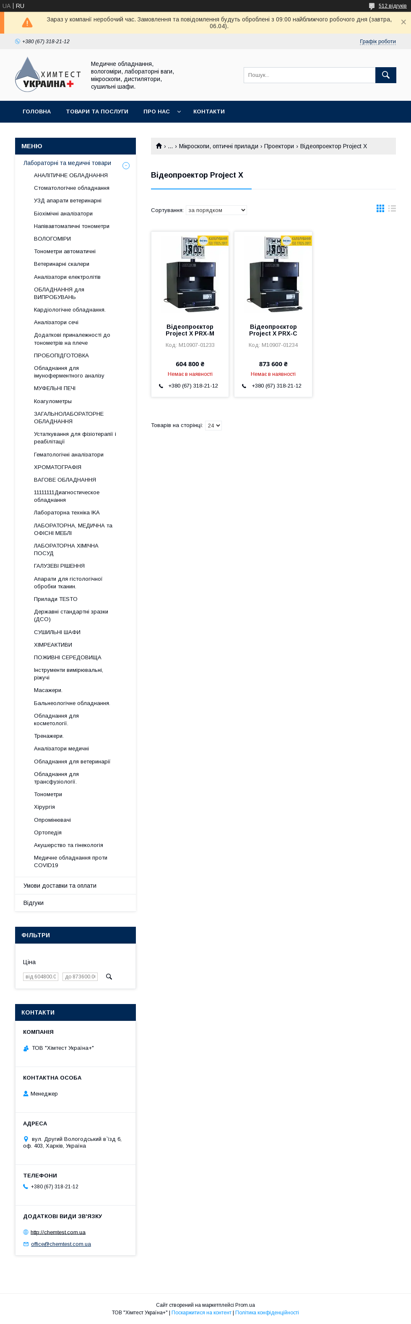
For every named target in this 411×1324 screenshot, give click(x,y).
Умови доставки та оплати (59, 885)
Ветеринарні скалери (61, 264)
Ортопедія (48, 832)
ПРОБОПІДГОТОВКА (61, 355)
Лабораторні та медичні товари (67, 163)
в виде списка (392, 210)
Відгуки (33, 902)
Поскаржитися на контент (202, 1313)
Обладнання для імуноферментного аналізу (69, 372)
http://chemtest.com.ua (58, 1232)
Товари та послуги (97, 111)
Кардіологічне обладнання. (70, 310)
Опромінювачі (52, 820)
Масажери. (48, 690)
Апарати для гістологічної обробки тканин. (68, 583)
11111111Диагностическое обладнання (66, 496)
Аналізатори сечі (56, 322)
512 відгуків (393, 6)
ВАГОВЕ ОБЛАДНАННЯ (65, 480)
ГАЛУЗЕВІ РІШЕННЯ (59, 566)
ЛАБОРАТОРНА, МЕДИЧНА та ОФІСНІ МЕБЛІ (73, 529)
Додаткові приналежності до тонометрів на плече (72, 339)
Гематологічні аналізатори (69, 454)
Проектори (279, 146)
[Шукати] (385, 75)
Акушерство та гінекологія (68, 845)
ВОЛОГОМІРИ (52, 239)
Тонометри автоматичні (65, 251)
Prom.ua (245, 1305)
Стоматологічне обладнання (71, 188)
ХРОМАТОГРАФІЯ (57, 467)
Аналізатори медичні (61, 748)
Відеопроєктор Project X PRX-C (273, 330)
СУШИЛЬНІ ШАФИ (57, 632)
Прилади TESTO (56, 599)
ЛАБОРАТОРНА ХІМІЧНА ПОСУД (66, 549)
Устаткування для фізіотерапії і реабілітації (75, 438)
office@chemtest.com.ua (61, 1244)
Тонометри (48, 794)
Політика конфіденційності (267, 1313)
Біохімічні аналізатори (63, 213)
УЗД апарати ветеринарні (67, 200)
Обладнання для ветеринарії (72, 761)
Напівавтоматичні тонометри (71, 226)
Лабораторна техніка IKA (67, 512)
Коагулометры (53, 401)
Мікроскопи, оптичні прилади (218, 146)
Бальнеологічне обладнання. (72, 703)
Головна (37, 111)
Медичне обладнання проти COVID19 (70, 861)
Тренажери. (49, 736)
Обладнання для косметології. (56, 719)
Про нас (156, 111)
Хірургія (44, 807)
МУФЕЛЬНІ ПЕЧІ (54, 388)
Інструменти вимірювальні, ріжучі (68, 674)
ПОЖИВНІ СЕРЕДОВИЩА (67, 657)
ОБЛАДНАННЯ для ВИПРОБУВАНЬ (59, 293)
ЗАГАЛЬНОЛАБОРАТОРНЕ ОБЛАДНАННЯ (69, 418)
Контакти (209, 111)
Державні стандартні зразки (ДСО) (71, 615)
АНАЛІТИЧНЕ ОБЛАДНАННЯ (71, 175)
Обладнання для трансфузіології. (56, 778)
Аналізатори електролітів (67, 277)
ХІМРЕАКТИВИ (53, 645)
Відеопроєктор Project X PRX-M (190, 330)
